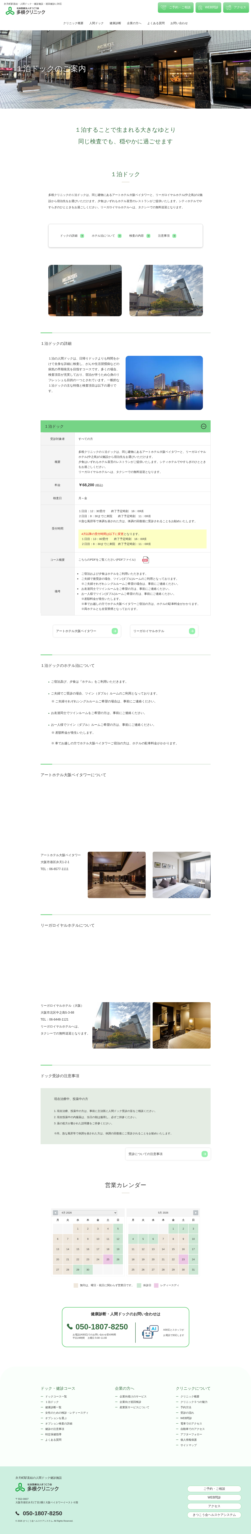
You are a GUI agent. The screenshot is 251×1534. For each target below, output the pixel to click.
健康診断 (115, 23)
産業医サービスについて (134, 1407)
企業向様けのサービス (133, 1396)
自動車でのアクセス (192, 1428)
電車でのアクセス (191, 1423)
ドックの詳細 (72, 235)
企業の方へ (134, 23)
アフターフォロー (191, 1434)
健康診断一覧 (53, 1407)
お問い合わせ (179, 23)
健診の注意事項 (54, 1428)
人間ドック (96, 23)
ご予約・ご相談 (176, 7)
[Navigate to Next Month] (195, 1212)
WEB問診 (208, 7)
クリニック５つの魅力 (194, 1401)
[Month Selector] (88, 1212)
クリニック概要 (73, 23)
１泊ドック (52, 1401)
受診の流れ (187, 1412)
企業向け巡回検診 (130, 1401)
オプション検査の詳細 (58, 1423)
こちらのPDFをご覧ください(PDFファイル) (113, 559)
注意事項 (167, 235)
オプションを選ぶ (56, 1418)
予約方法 (185, 1407)
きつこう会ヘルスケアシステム (214, 1514)
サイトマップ (188, 1445)
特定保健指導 (53, 1434)
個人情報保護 (188, 1439)
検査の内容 (139, 235)
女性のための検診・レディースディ (66, 1412)
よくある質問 (156, 23)
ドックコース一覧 (56, 1396)
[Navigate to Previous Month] (55, 1212)
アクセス (236, 7)
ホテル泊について (107, 235)
